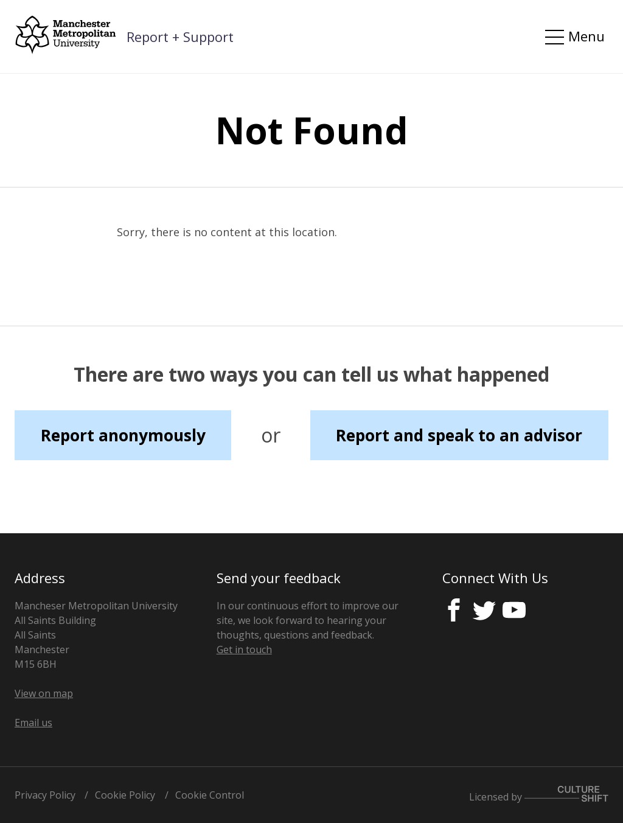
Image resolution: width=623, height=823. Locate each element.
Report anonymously (123, 435)
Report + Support (180, 36)
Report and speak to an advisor (459, 435)
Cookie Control (209, 795)
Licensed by (538, 795)
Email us (33, 722)
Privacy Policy (45, 795)
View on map (44, 693)
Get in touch (244, 649)
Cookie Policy (125, 795)
